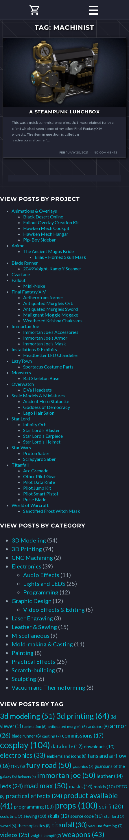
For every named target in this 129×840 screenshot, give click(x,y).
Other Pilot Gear (39, 476)
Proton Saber (36, 453)
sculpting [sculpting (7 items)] (11, 816)
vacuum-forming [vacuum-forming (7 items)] (105, 825)
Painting (23, 652)
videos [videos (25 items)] (15, 835)
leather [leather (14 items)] (110, 776)
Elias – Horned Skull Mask (60, 257)
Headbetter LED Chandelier (50, 355)
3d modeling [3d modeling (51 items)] (27, 716)
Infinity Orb (35, 424)
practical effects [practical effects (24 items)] (34, 795)
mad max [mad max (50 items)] (46, 785)
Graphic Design (31, 600)
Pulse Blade (34, 499)
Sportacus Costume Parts (48, 366)
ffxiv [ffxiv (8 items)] (18, 766)
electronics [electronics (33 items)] (22, 755)
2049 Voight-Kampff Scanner (52, 268)
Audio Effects (41, 574)
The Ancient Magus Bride (48, 251)
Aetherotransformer (43, 297)
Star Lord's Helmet (41, 441)
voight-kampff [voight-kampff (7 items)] (46, 835)
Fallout (18, 280)
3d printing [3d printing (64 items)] (82, 716)
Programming (40, 592)
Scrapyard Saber (39, 459)
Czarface (21, 274)
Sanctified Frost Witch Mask (51, 511)
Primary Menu (93, 10)
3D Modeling (29, 540)
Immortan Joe (25, 326)
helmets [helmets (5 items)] (27, 776)
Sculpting (24, 678)
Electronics (26, 566)
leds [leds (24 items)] (11, 786)
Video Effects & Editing (54, 609)
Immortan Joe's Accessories (50, 332)
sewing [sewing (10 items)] (34, 816)
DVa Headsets (37, 389)
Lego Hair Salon (38, 413)
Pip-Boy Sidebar (39, 239)
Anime (18, 245)
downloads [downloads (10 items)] (99, 746)
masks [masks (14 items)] (81, 786)
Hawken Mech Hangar (45, 234)
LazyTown (22, 361)
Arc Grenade (35, 470)
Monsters (21, 372)
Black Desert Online (43, 216)
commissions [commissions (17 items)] (83, 735)
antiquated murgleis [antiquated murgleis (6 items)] (67, 726)
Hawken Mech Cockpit (46, 228)
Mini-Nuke (34, 286)
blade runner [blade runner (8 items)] (26, 736)
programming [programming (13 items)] (34, 807)
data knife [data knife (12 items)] (67, 746)
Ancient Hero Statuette (46, 401)
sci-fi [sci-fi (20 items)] (111, 806)
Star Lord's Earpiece (43, 436)
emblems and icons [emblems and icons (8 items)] (66, 756)
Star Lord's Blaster (41, 430)
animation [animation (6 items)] (35, 726)
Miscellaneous (30, 635)
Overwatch (23, 384)
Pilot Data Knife (39, 482)
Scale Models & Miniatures (38, 395)
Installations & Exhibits (34, 349)
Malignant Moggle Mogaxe (50, 314)
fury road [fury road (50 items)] (48, 765)
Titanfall (20, 464)
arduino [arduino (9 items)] (98, 726)
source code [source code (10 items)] (86, 816)
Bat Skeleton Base (41, 378)
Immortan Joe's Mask (44, 343)
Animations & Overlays (34, 211)
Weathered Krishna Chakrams (52, 320)
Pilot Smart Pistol (40, 493)
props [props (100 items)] (76, 805)
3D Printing (27, 548)
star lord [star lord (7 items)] (114, 816)
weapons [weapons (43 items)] (83, 834)
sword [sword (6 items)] (8, 826)
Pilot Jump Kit (37, 488)
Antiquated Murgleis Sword (50, 309)
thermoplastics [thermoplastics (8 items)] (34, 825)
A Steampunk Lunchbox (64, 112)
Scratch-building (33, 670)
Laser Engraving (32, 618)
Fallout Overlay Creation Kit (51, 222)
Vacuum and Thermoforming (48, 687)
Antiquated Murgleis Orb (48, 303)
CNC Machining (32, 557)
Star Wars (21, 447)
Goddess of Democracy (46, 407)
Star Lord (21, 418)
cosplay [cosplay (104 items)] (25, 745)
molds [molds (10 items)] (104, 786)
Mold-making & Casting (42, 644)
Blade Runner (25, 262)
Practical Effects (33, 661)
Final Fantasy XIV (29, 291)
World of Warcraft (30, 505)
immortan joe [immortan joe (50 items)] (66, 775)
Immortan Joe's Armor (45, 338)
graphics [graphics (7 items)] (83, 766)
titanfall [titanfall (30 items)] (69, 825)
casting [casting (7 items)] (51, 736)
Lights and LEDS (44, 583)
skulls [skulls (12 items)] (58, 816)
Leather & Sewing (34, 626)
